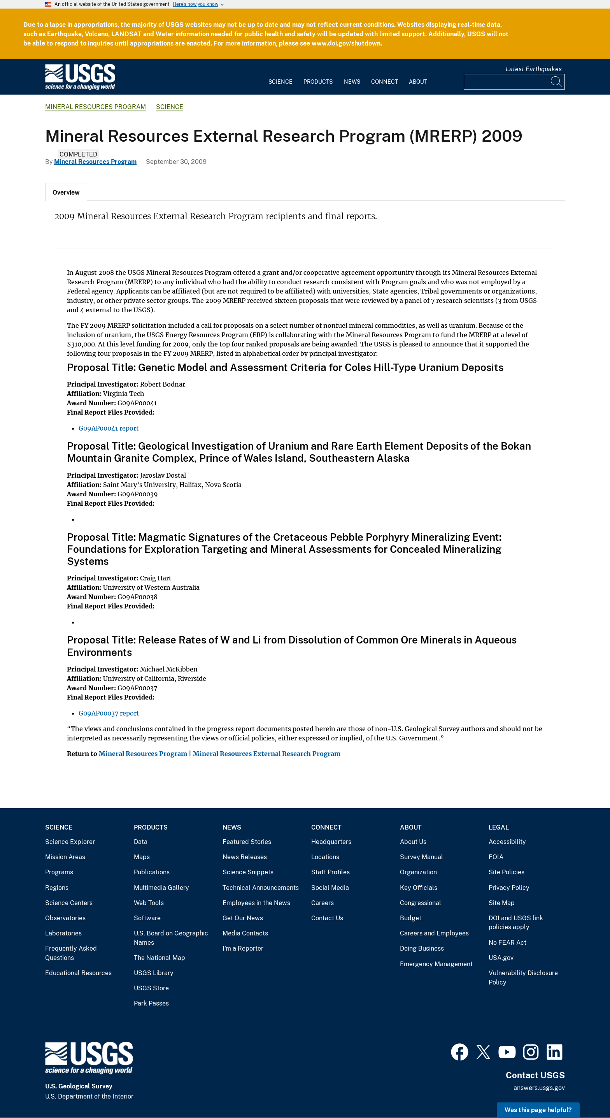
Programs (59, 872)
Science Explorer (70, 842)
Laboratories (63, 933)
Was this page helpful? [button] (538, 1110)
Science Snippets (248, 872)
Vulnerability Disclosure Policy (523, 977)
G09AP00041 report (109, 428)
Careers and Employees (434, 933)
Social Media (330, 887)
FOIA (496, 857)
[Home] (80, 88)
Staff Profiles (330, 872)
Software (147, 918)
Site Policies (506, 872)
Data (140, 842)
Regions (56, 887)
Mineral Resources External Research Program (266, 754)
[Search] (557, 82)
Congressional (420, 903)
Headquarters (331, 842)
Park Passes (151, 1003)
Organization (418, 872)
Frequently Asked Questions (71, 953)
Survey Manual (421, 857)
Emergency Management (436, 964)
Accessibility (507, 842)
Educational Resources (78, 973)
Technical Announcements (261, 887)
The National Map (159, 958)
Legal (499, 827)
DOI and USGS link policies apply (516, 922)
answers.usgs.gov (539, 1088)
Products (318, 82)
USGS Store (151, 988)
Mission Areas (65, 857)
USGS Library (154, 973)
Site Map (502, 903)
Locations (325, 857)
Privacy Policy (509, 887)
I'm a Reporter (243, 948)
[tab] (66, 192)
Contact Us (327, 918)
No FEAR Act (507, 942)
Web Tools (149, 903)
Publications (152, 872)
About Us (413, 842)
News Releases (245, 857)
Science (280, 82)
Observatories (65, 918)
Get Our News (243, 918)
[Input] (514, 82)
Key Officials (418, 887)
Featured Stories (247, 842)
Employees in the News (256, 903)
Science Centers (69, 903)
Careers (322, 903)
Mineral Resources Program (95, 107)
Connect (384, 82)
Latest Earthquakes (534, 69)
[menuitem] (280, 77)
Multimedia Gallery (161, 887)
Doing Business (422, 948)
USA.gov (501, 958)
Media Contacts (245, 933)
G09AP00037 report (109, 713)
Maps (142, 857)
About (418, 82)
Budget (410, 918)
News (352, 82)
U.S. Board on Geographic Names (171, 938)
